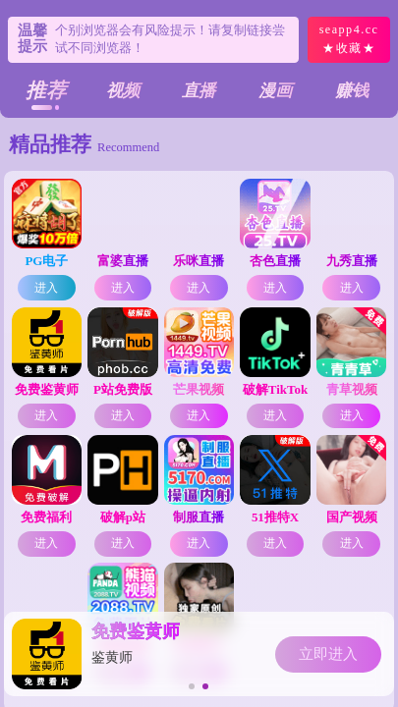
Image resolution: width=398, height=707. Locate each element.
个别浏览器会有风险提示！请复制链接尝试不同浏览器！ (170, 39)
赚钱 (352, 91)
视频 (123, 91)
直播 (198, 91)
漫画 (275, 91)
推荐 (46, 90)
